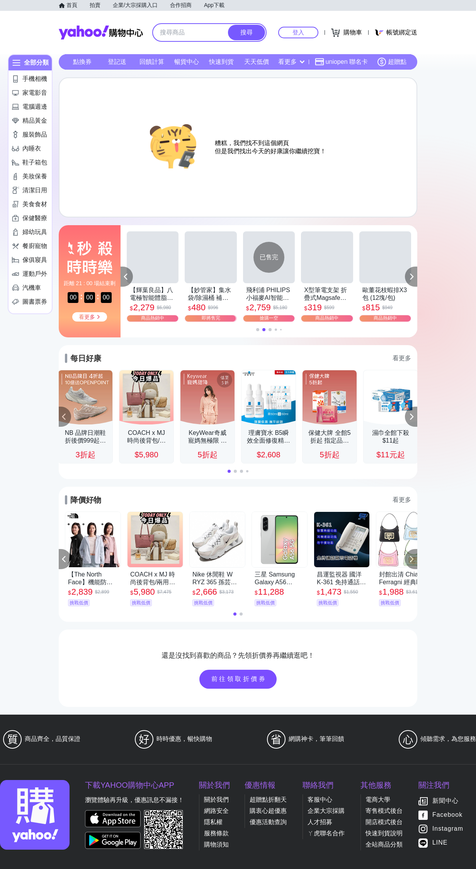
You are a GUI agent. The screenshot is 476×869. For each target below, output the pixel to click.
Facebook (447, 815)
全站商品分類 (384, 844)
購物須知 (216, 844)
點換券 (82, 61)
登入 (298, 32)
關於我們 (216, 799)
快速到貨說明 (384, 833)
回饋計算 (151, 61)
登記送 (117, 61)
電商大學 (378, 799)
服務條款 (216, 833)
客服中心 (320, 799)
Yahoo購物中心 (101, 32)
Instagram (447, 829)
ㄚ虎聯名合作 (326, 833)
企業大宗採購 (326, 810)
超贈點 (391, 62)
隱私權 (213, 822)
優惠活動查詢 (268, 822)
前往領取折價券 (239, 679)
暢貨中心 (186, 61)
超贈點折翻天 (268, 799)
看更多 (291, 61)
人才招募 (320, 822)
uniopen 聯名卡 (341, 62)
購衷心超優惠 (268, 810)
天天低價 (256, 61)
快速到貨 (221, 61)
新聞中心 (445, 801)
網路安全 (216, 810)
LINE (440, 843)
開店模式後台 (384, 822)
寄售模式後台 (384, 810)
